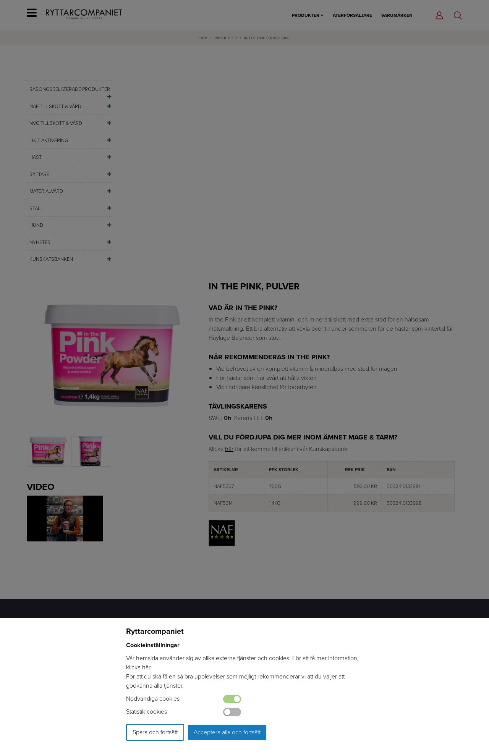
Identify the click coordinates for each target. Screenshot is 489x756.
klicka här (138, 667)
